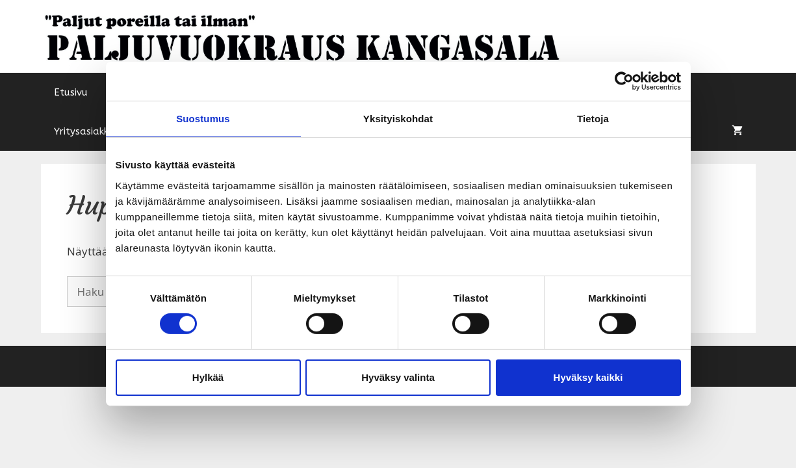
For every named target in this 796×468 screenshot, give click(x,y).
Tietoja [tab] (593, 118)
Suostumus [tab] (203, 118)
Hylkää (208, 377)
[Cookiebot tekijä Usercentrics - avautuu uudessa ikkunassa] (624, 81)
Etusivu (71, 92)
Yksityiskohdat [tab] (398, 118)
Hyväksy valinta (398, 377)
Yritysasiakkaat (90, 131)
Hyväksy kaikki (588, 377)
